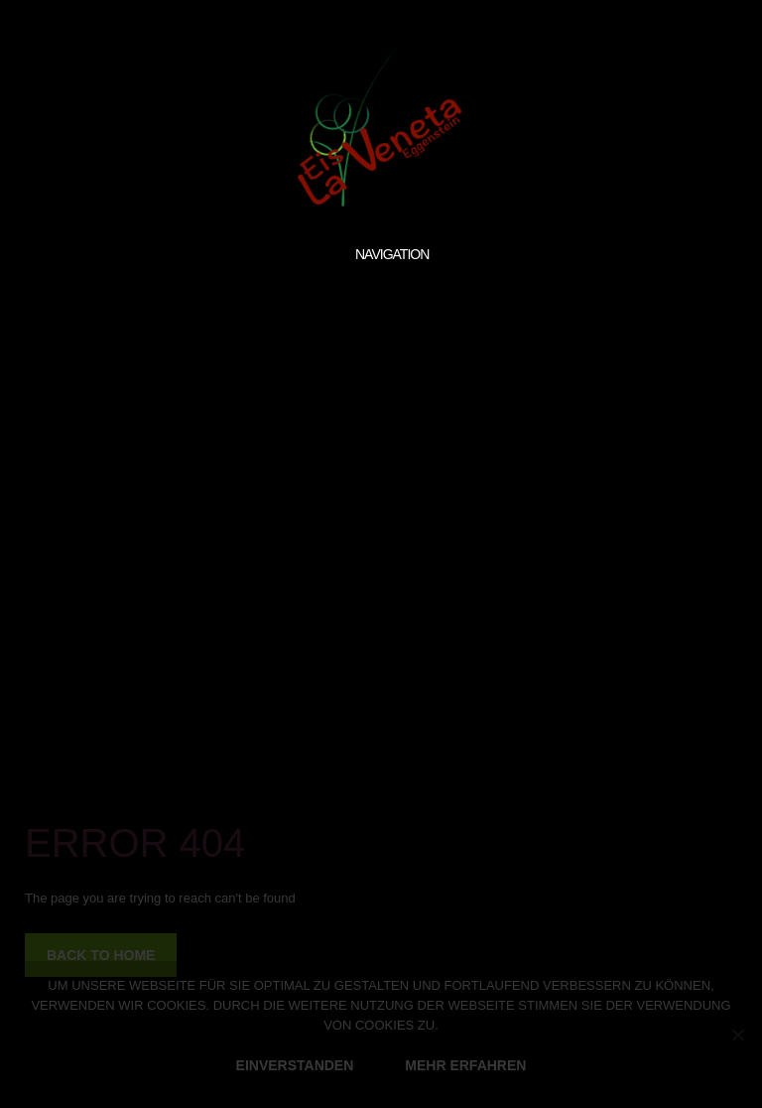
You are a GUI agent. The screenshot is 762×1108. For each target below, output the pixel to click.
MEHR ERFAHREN (465, 1065)
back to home (101, 955)
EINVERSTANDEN (295, 1065)
